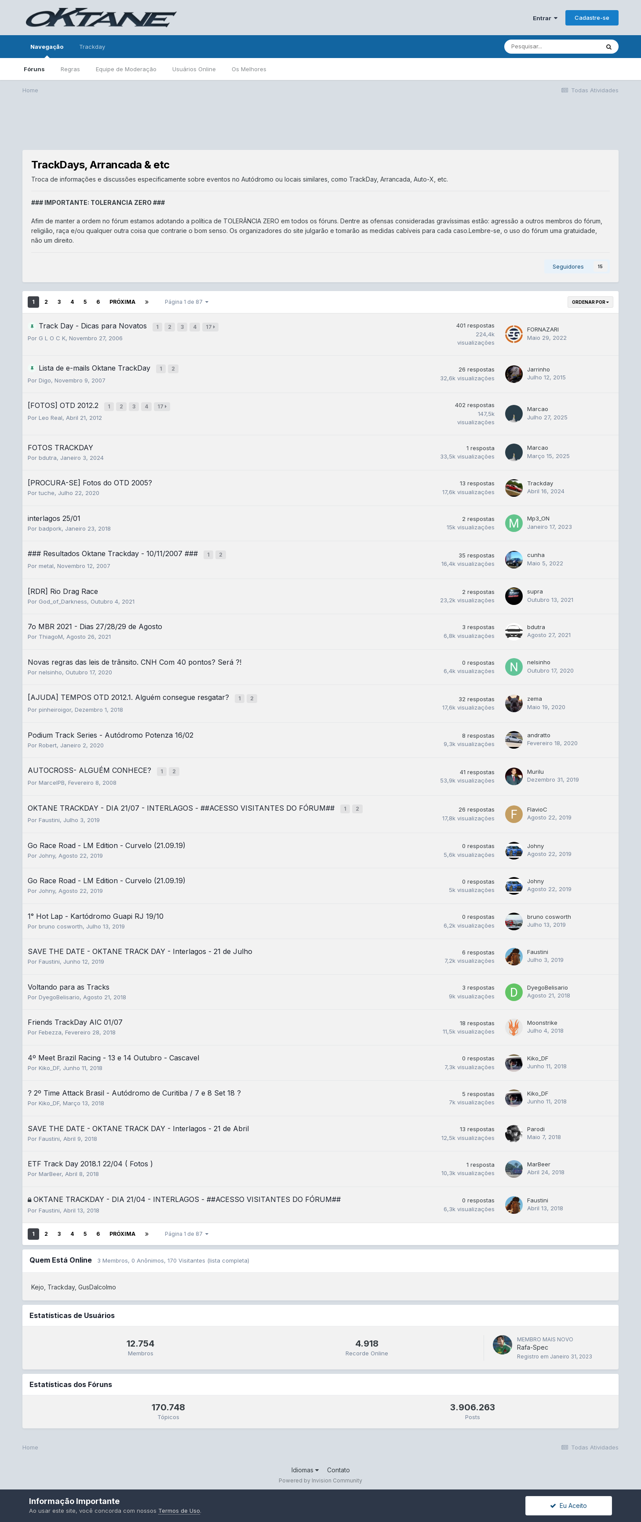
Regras (70, 69)
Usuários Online (194, 69)
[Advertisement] (320, 128)
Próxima (122, 302)
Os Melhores (249, 69)
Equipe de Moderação (126, 69)
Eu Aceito (568, 1505)
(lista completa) (228, 1254)
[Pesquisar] (551, 47)
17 (211, 326)
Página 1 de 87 (186, 302)
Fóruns (34, 69)
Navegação (46, 50)
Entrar (545, 18)
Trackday (92, 46)
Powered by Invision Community (320, 1474)
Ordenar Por (590, 302)
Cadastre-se (592, 17)
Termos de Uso (179, 1510)
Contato (338, 1463)
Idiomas (305, 1463)
